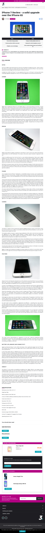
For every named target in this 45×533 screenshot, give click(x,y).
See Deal (38, 451)
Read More (5, 430)
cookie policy (40, 529)
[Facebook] (6, 518)
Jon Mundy (7, 18)
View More (8, 488)
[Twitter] (3, 518)
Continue (22, 531)
